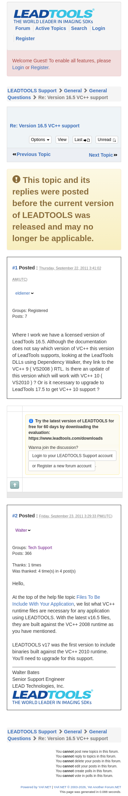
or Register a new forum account (61, 466)
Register (25, 38)
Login (98, 28)
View (62, 139)
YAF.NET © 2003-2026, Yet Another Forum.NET (87, 787)
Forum (23, 28)
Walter (21, 530)
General (73, 90)
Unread (107, 139)
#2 (15, 515)
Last (82, 139)
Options (40, 139)
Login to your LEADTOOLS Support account (72, 455)
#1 (15, 267)
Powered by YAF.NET (36, 787)
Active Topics (51, 28)
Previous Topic (34, 154)
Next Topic (101, 155)
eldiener (22, 293)
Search (79, 28)
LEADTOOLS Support (32, 90)
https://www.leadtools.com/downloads (65, 438)
